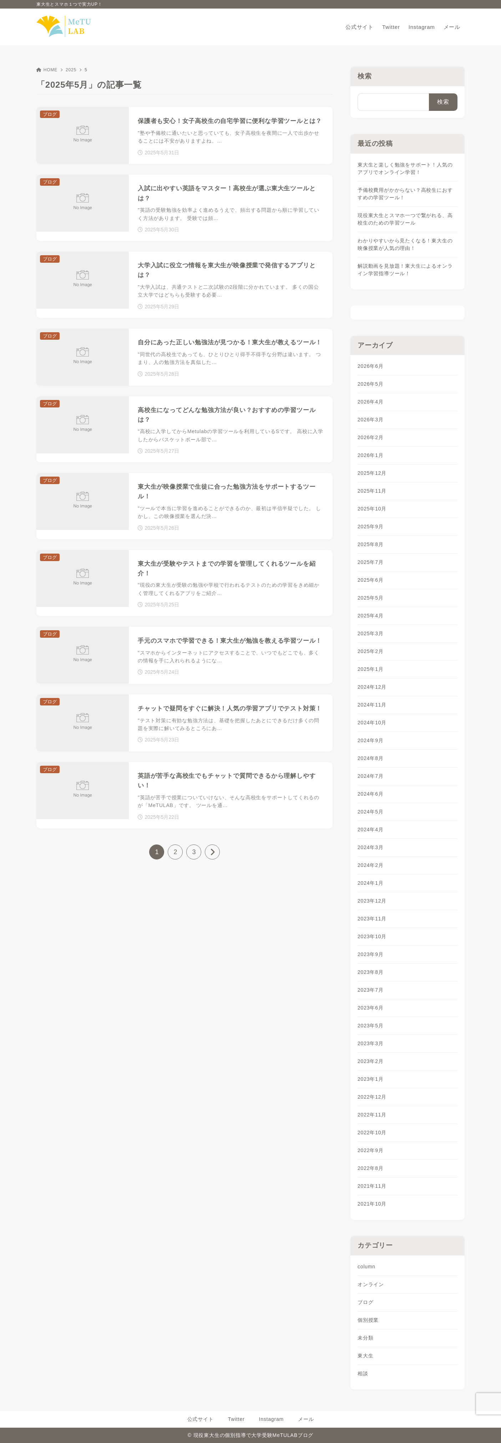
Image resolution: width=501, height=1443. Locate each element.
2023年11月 (372, 918)
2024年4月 (371, 829)
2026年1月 (371, 455)
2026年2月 (371, 437)
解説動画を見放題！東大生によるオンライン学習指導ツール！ (405, 269)
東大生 (365, 1356)
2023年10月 (372, 936)
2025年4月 (371, 615)
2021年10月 (372, 1204)
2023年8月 (371, 972)
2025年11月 (372, 491)
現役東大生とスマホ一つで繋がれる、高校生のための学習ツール (405, 219)
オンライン (371, 1284)
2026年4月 (371, 402)
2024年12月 (372, 687)
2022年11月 (372, 1115)
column (366, 1266)
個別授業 (368, 1320)
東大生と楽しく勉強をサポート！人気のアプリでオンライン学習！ (405, 168)
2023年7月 (371, 990)
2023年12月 (372, 901)
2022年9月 (371, 1150)
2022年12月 (372, 1097)
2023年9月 (371, 954)
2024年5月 (371, 812)
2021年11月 (372, 1186)
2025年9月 (371, 526)
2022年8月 (371, 1168)
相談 (363, 1373)
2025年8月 (371, 544)
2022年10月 (372, 1132)
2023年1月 (371, 1079)
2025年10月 (372, 509)
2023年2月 (371, 1061)
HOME (46, 69)
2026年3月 (371, 419)
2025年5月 (371, 598)
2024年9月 (371, 740)
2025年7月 (371, 562)
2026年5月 (371, 384)
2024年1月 (371, 883)
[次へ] (212, 851)
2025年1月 (371, 669)
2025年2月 (371, 651)
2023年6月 (371, 1008)
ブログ (365, 1302)
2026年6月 (371, 366)
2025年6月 (371, 580)
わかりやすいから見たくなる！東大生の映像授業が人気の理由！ (405, 244)
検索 (365, 76)
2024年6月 (371, 794)
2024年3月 (371, 847)
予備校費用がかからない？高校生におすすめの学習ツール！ (405, 193)
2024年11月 (372, 705)
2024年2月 (371, 865)
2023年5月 (371, 1025)
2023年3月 (371, 1043)
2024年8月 (371, 758)
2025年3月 (371, 633)
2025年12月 (372, 473)
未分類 (365, 1338)
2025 (71, 69)
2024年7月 (371, 776)
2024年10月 (372, 722)
